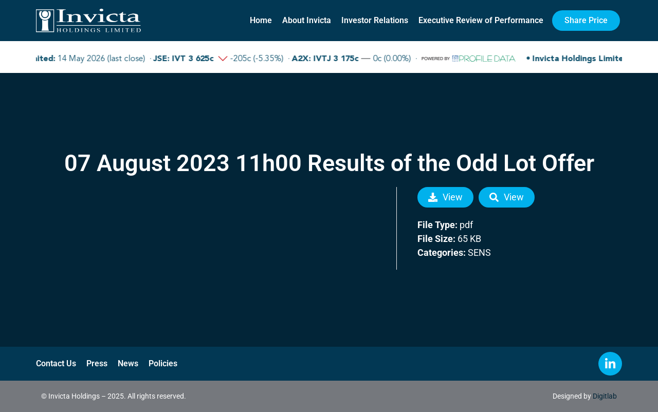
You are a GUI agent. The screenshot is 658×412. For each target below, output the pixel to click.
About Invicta (306, 20)
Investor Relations (374, 20)
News (128, 363)
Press (96, 363)
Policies (163, 363)
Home (261, 20)
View (445, 197)
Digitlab (605, 396)
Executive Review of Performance (480, 20)
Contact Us (56, 363)
